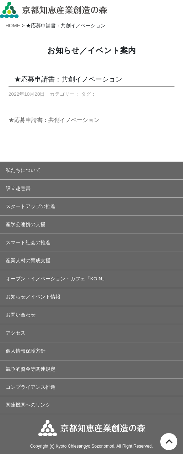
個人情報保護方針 (25, 351)
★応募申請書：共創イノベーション (54, 120)
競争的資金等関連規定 (30, 369)
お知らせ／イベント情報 (33, 296)
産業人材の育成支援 (28, 260)
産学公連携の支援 (25, 224)
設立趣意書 (18, 188)
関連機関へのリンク (28, 405)
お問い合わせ (21, 315)
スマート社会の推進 (28, 242)
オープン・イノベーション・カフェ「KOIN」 (56, 278)
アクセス (16, 333)
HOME (12, 25)
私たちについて (23, 170)
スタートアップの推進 (30, 206)
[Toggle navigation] (174, 9)
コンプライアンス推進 (30, 387)
